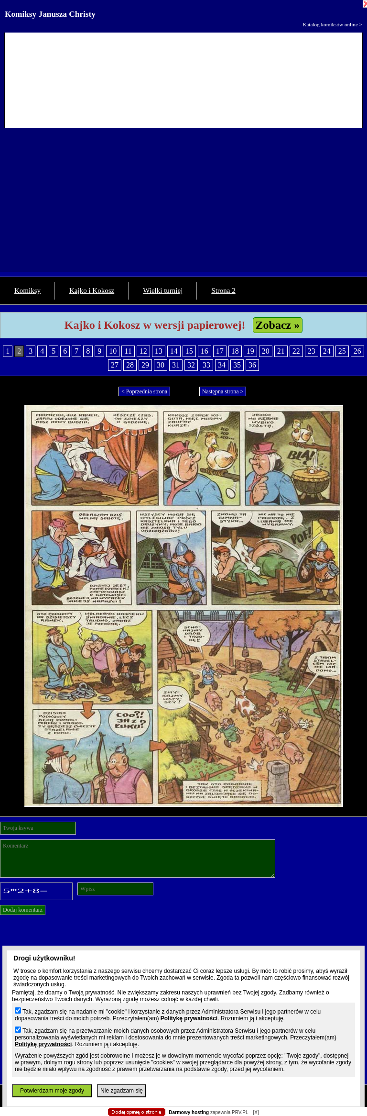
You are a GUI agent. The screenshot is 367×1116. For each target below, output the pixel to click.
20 (266, 351)
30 (160, 365)
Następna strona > (223, 391)
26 (357, 351)
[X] (256, 1112)
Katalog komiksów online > (332, 24)
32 (191, 365)
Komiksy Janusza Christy (50, 14)
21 (281, 351)
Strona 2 (223, 290)
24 (327, 351)
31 (176, 365)
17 (220, 351)
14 (174, 351)
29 (145, 365)
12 (143, 351)
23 (311, 351)
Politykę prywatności (189, 1018)
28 (130, 365)
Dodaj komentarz (23, 909)
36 (252, 365)
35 (237, 365)
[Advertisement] (183, 205)
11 (127, 351)
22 (296, 351)
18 (235, 351)
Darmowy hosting (189, 1112)
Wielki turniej (163, 290)
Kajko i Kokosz (91, 290)
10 (113, 351)
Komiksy (27, 290)
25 (342, 351)
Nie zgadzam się (121, 1090)
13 (158, 351)
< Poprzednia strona (144, 391)
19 (250, 351)
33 (206, 365)
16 (204, 351)
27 (115, 365)
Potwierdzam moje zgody (52, 1090)
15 (189, 351)
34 (222, 365)
